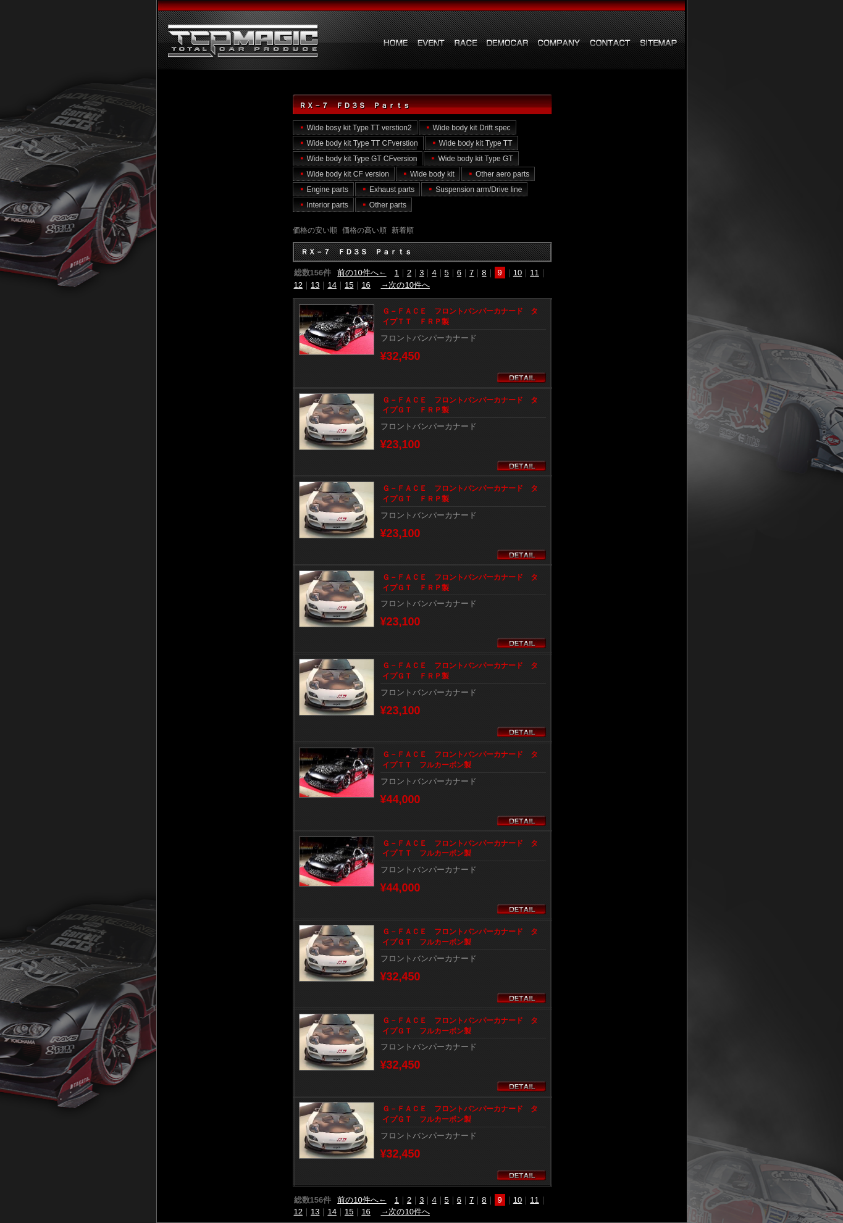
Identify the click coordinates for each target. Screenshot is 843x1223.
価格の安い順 (315, 230)
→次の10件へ (404, 285)
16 (365, 285)
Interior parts (327, 205)
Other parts (387, 205)
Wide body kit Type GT (475, 158)
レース (466, 43)
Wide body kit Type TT (476, 143)
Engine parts (327, 189)
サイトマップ (658, 43)
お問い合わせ (610, 43)
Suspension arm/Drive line (478, 189)
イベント (431, 43)
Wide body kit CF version (348, 174)
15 (349, 285)
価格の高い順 (364, 230)
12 (298, 285)
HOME (396, 43)
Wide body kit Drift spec (472, 127)
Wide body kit (432, 174)
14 (331, 285)
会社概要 (559, 43)
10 (517, 272)
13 (315, 285)
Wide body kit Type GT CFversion (362, 158)
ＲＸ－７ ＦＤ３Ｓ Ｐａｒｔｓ (234, 42)
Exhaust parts (391, 189)
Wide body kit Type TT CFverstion (362, 143)
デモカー (508, 43)
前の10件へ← (361, 272)
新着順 (403, 230)
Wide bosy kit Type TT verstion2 (359, 127)
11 (534, 272)
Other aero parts (502, 174)
